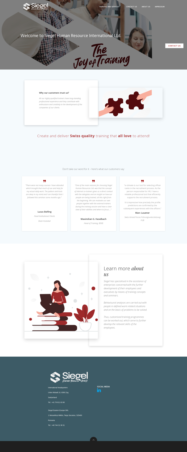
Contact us (131, 6)
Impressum (160, 6)
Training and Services (110, 6)
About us (146, 6)
